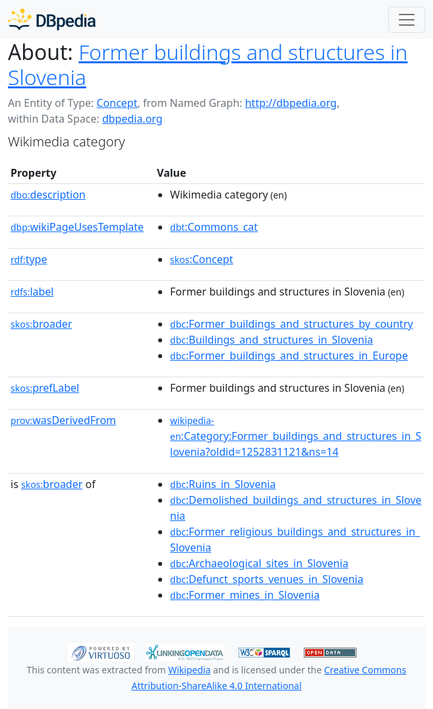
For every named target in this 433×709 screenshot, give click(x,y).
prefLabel (45, 388)
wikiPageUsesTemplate (77, 227)
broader (41, 324)
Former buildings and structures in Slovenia (207, 64)
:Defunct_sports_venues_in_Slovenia (266, 579)
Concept (116, 103)
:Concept (201, 259)
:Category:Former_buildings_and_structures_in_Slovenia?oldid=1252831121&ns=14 (295, 436)
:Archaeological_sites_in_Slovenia (259, 563)
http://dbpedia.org (291, 103)
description (48, 194)
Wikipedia (189, 669)
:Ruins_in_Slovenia (222, 484)
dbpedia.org (132, 118)
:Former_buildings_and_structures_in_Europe (289, 355)
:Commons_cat (214, 227)
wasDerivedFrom (63, 420)
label (32, 291)
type (29, 259)
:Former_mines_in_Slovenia (245, 595)
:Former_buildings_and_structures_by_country (291, 324)
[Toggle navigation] (406, 20)
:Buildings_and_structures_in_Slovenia (271, 339)
